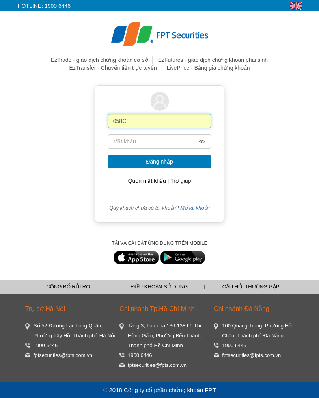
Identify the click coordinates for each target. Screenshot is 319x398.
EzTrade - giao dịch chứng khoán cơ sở (99, 60)
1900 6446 (58, 6)
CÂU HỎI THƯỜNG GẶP (251, 287)
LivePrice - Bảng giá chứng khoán (208, 68)
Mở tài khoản (195, 208)
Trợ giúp (180, 181)
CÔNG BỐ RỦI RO (68, 287)
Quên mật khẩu (147, 181)
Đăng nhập (159, 161)
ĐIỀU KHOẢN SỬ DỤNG (159, 287)
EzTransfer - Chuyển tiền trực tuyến (113, 68)
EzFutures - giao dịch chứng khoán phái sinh (213, 60)
